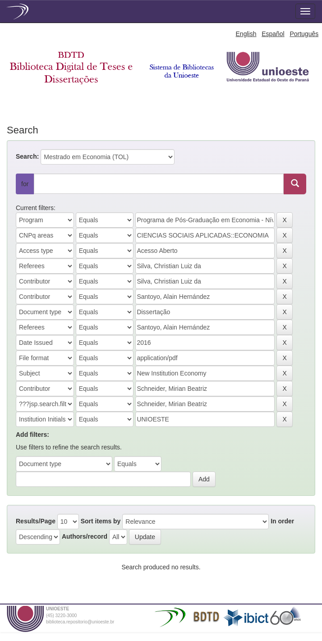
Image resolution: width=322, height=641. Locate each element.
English (246, 33)
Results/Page (35, 521)
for (24, 184)
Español (273, 33)
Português (304, 33)
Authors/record (84, 536)
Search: (27, 156)
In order (282, 521)
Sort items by (101, 521)
